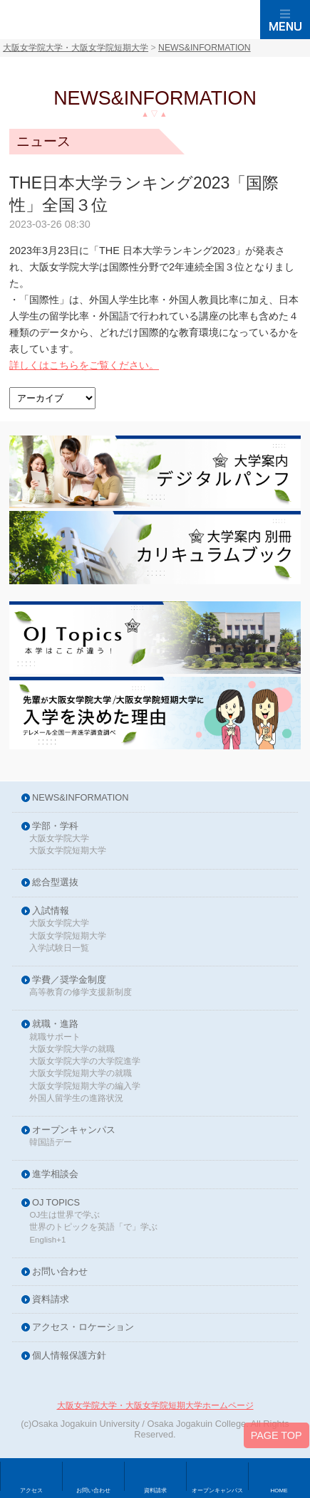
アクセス (31, 1490)
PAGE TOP (276, 1437)
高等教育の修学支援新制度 (80, 992)
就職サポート (55, 1037)
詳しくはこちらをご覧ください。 (84, 365)
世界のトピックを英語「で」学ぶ (93, 1227)
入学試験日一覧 (59, 948)
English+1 (47, 1240)
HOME (279, 1490)
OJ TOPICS (56, 1203)
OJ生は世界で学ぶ (64, 1215)
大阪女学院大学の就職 (72, 1049)
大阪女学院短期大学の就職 (80, 1073)
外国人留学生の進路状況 (76, 1098)
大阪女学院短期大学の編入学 (84, 1086)
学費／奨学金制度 (69, 980)
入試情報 (50, 911)
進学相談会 (55, 1174)
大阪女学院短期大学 (67, 851)
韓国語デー (50, 1142)
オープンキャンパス (73, 1130)
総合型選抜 (55, 882)
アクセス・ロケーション (83, 1327)
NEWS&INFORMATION (80, 798)
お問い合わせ (60, 1272)
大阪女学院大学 (59, 839)
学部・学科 (55, 826)
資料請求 (50, 1299)
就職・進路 (55, 1024)
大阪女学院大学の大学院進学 (84, 1061)
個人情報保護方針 (69, 1356)
